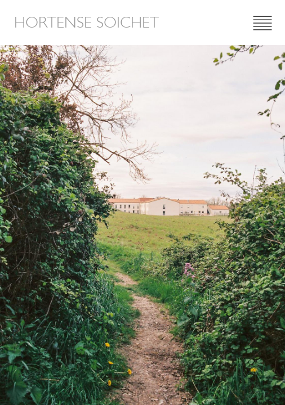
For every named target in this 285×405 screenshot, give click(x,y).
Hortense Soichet (86, 22)
